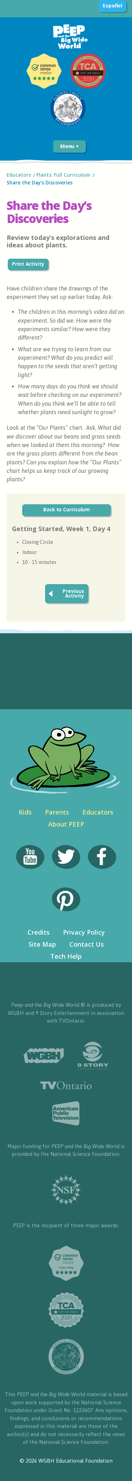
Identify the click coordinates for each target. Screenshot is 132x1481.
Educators (19, 175)
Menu (69, 145)
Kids (25, 812)
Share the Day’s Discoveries (40, 183)
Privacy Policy (84, 932)
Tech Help (66, 956)
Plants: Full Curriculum (63, 175)
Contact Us (86, 944)
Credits (38, 932)
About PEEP (66, 824)
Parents (57, 812)
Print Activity (28, 264)
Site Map (42, 944)
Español (112, 5)
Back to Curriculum (66, 509)
